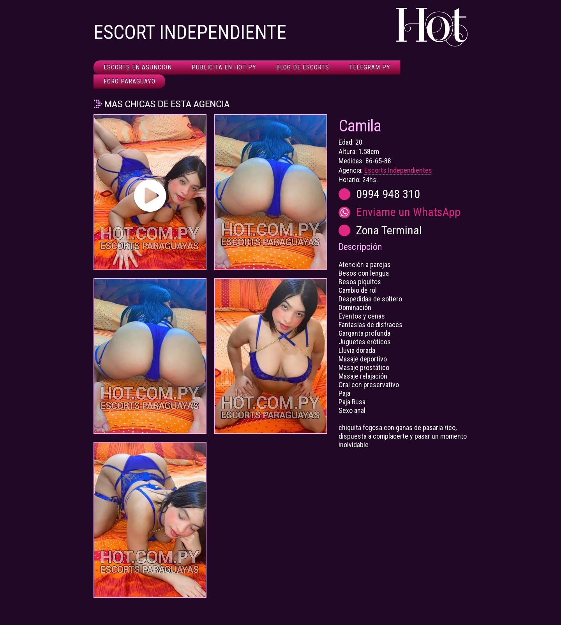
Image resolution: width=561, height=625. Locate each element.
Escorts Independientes (398, 170)
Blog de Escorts (302, 67)
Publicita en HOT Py (224, 67)
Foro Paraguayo (129, 81)
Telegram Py (369, 67)
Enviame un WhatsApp (408, 212)
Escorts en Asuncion (138, 67)
